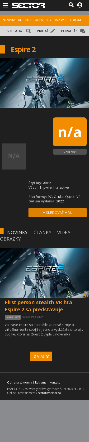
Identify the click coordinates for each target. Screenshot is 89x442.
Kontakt (55, 382)
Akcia (47, 183)
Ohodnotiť (69, 151)
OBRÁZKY (10, 239)
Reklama (41, 382)
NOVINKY (8, 20)
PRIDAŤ (43, 31)
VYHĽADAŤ (15, 31)
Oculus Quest (12, 317)
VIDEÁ (38, 20)
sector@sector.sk (49, 393)
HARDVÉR (60, 20)
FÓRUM (75, 20)
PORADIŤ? (69, 31)
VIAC (41, 356)
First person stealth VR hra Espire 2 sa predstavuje (38, 306)
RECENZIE (25, 20)
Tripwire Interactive (54, 187)
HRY (48, 20)
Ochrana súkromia (19, 382)
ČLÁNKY (42, 232)
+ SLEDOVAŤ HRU (57, 212)
